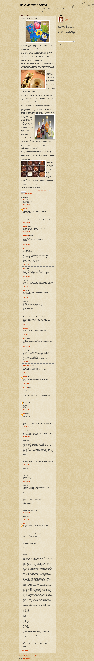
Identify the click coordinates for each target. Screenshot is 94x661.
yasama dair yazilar (28, 193)
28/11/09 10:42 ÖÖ (27, 409)
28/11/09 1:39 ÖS (26, 417)
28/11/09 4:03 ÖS (26, 426)
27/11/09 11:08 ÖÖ (27, 324)
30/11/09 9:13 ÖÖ (26, 512)
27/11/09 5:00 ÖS (26, 346)
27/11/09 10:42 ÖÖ (27, 311)
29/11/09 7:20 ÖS (26, 471)
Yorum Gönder (25, 650)
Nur (24, 413)
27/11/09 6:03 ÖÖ (26, 214)
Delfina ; (25, 338)
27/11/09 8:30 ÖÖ (26, 286)
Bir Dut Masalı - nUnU (27, 248)
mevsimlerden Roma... (34, 5)
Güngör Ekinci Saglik (27, 365)
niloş (24, 315)
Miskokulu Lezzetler (27, 218)
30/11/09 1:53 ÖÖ (26, 493)
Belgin (24, 268)
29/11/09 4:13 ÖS (26, 464)
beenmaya (25, 328)
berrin (24, 497)
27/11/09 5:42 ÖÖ (26, 204)
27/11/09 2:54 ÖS (26, 334)
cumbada (25, 459)
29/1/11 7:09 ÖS (26, 647)
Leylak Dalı (25, 226)
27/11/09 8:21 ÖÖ (26, 264)
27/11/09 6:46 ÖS (26, 361)
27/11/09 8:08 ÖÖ (26, 231)
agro (24, 523)
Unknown (25, 376)
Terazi (24, 508)
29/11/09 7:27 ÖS (26, 481)
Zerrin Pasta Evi (26, 421)
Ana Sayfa (38, 655)
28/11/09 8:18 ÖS (26, 436)
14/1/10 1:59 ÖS (26, 638)
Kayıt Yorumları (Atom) (27, 658)
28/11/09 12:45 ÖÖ (27, 397)
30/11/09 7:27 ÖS (26, 528)
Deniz (24, 199)
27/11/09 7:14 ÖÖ (26, 222)
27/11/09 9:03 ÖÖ (26, 297)
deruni (24, 350)
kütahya (25, 208)
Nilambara (25, 387)
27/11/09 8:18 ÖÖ (26, 244)
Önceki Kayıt (52, 655)
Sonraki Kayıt (23, 655)
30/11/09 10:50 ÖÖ (27, 519)
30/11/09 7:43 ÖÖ (26, 504)
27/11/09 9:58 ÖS (26, 383)
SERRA (24, 430)
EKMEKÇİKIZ (26, 235)
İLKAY (24, 290)
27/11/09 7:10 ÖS (26, 372)
